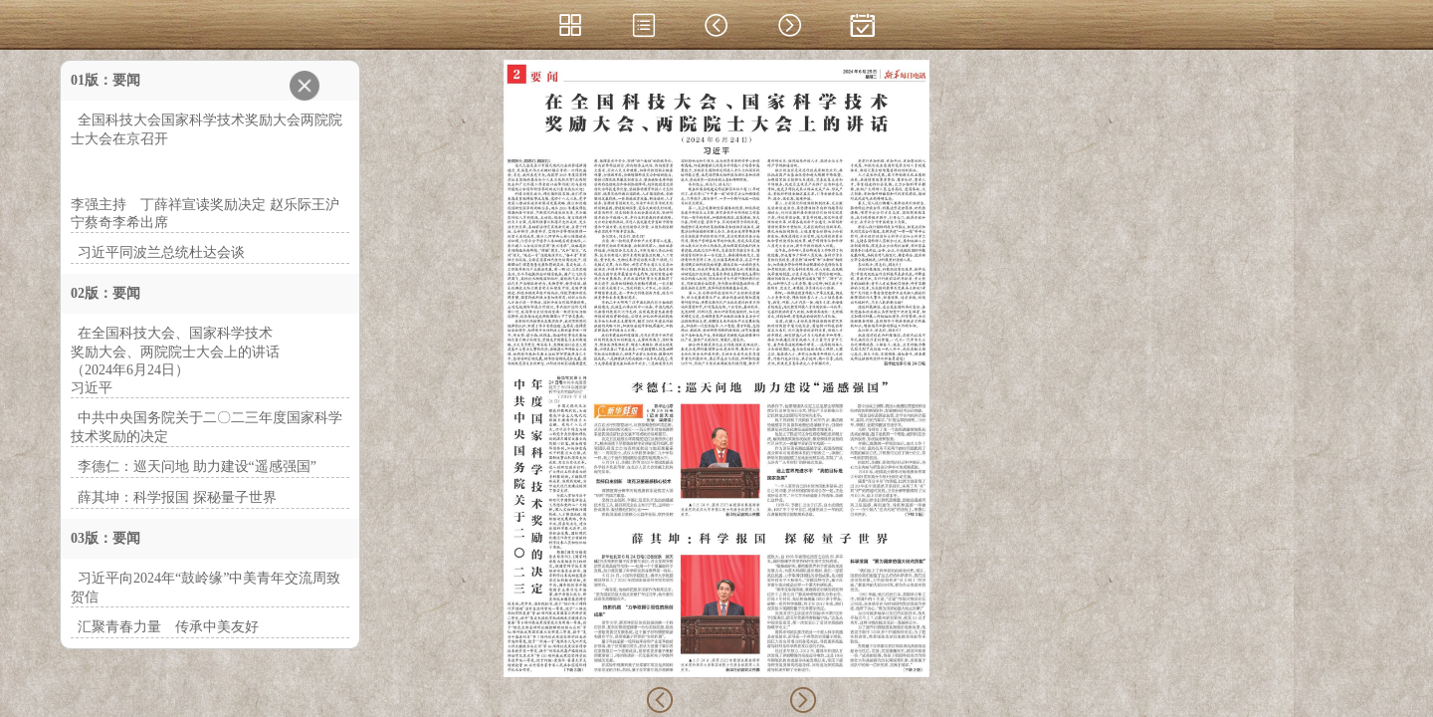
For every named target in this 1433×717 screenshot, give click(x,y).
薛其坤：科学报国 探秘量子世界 (177, 497)
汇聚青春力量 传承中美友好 (168, 626)
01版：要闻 (105, 80)
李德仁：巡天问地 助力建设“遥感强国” (197, 466)
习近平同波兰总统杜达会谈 (161, 252)
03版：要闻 (105, 538)
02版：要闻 (105, 293)
